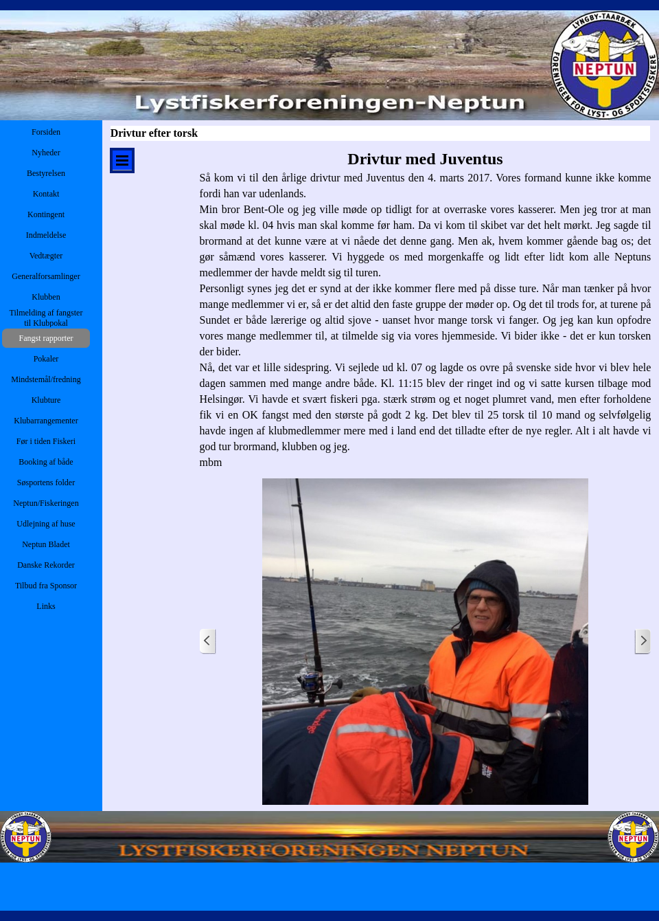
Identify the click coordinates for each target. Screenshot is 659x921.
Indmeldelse (46, 235)
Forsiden (46, 132)
